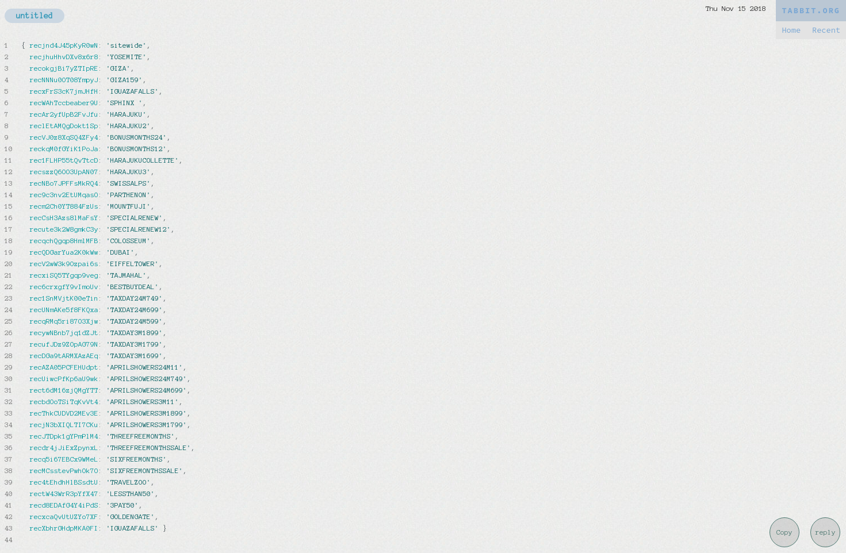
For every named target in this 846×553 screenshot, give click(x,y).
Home (791, 30)
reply (826, 532)
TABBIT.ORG (811, 11)
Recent (826, 30)
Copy (784, 532)
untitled (34, 15)
